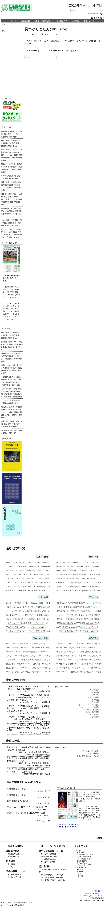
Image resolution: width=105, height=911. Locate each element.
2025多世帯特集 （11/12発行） (52, 875)
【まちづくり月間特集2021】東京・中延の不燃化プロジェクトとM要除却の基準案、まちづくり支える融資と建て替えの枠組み (28, 697)
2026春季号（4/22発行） (50, 854)
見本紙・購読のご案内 (43, 21)
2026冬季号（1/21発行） (50, 856)
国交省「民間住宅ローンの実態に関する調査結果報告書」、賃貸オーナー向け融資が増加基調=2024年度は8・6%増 (11, 199)
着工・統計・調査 (40, 638)
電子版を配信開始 (84, 859)
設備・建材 (43, 597)
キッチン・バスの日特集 (89, 705)
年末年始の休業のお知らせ (18, 801)
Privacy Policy (81, 900)
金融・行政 (93, 557)
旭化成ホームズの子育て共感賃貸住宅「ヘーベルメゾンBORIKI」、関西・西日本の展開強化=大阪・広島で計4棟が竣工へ (11, 154)
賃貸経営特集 (93, 697)
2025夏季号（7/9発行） (49, 862)
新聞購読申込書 (13, 854)
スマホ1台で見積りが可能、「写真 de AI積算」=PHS (11, 177)
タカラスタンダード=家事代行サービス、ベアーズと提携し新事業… (34, 623)
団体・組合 (93, 597)
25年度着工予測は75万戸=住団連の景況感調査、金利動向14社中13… (34, 648)
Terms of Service (94, 900)
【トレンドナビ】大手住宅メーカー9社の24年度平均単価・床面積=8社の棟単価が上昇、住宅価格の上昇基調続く (11, 392)
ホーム (13, 21)
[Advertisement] (12, 63)
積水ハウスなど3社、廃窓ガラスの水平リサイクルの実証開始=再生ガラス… (37, 575)
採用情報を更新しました (17, 789)
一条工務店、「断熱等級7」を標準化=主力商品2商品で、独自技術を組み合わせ (11, 143)
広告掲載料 (12, 864)
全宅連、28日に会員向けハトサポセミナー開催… (76, 648)
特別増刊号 (45, 691)
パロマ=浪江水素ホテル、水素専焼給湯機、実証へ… (28, 619)
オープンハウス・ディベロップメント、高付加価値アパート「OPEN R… (36, 583)
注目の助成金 (44, 755)
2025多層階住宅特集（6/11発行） (53, 880)
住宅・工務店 (42, 557)
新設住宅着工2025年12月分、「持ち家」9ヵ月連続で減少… (31, 668)
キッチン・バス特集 (90, 707)
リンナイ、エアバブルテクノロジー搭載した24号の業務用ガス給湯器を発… (37, 631)
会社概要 (75, 21)
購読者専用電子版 (95, 13)
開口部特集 (94, 715)
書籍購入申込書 (13, 856)
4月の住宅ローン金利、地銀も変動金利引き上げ (11, 431)
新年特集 (95, 717)
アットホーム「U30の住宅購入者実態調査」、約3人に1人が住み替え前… (36, 660)
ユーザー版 (36, 691)
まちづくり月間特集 (42, 702)
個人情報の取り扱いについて (94, 893)
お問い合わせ (88, 21)
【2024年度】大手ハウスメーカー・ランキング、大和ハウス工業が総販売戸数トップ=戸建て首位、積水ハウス (11, 381)
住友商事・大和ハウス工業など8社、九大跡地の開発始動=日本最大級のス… (37, 578)
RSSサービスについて (85, 869)
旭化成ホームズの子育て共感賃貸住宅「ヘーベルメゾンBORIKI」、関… (36, 570)
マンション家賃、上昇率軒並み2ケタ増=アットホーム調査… (31, 672)
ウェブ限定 (94, 690)
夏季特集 (95, 700)
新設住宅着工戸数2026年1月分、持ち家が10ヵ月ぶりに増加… (31, 664)
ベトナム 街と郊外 (90, 751)
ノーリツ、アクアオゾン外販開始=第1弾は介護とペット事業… (32, 611)
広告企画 (95, 702)
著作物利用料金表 (14, 874)
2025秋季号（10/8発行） (50, 859)
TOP (99, 838)
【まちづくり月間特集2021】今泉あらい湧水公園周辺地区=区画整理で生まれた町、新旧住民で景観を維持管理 (28, 727)
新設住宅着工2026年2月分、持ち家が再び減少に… (27, 644)
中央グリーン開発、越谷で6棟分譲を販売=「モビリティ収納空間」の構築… (37, 562)
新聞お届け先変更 (84, 856)
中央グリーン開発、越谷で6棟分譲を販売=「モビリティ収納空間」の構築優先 (11, 134)
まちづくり (93, 638)
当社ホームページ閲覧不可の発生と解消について (27, 807)
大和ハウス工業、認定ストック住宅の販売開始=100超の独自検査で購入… (36, 587)
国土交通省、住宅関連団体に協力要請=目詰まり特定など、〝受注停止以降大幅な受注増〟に (11, 186)
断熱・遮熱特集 (92, 712)
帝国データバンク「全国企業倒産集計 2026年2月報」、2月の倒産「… (35, 652)
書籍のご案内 (61, 21)
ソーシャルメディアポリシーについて (92, 895)
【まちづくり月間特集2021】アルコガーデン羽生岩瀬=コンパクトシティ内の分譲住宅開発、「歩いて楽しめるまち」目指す (28, 708)
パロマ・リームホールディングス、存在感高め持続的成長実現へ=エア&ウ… (37, 607)
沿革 (79, 874)
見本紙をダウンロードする (68, 824)
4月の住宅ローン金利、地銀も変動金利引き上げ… (77, 578)
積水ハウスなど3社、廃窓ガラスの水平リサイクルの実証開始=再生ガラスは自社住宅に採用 (11, 168)
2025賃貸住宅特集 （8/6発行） (52, 877)
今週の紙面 (25, 21)
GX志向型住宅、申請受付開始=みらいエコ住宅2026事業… (80, 583)
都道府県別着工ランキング (88, 756)
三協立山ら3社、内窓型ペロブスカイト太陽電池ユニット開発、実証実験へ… (38, 627)
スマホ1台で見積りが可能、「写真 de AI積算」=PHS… (29, 603)
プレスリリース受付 (84, 865)
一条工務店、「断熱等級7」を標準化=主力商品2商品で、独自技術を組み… (37, 566)
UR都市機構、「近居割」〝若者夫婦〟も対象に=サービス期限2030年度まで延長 (11, 223)
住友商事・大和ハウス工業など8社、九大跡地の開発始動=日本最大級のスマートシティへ (11, 212)
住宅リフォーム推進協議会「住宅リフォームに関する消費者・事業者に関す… (38, 656)
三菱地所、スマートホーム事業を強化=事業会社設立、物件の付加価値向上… (38, 591)
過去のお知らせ (43, 821)
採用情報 (81, 876)
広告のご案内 (82, 863)
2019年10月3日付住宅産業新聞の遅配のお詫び (26, 813)
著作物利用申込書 (14, 877)
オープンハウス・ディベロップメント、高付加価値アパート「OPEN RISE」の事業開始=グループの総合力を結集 (11, 233)
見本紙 (10, 867)
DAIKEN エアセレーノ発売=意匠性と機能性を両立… (28, 615)
